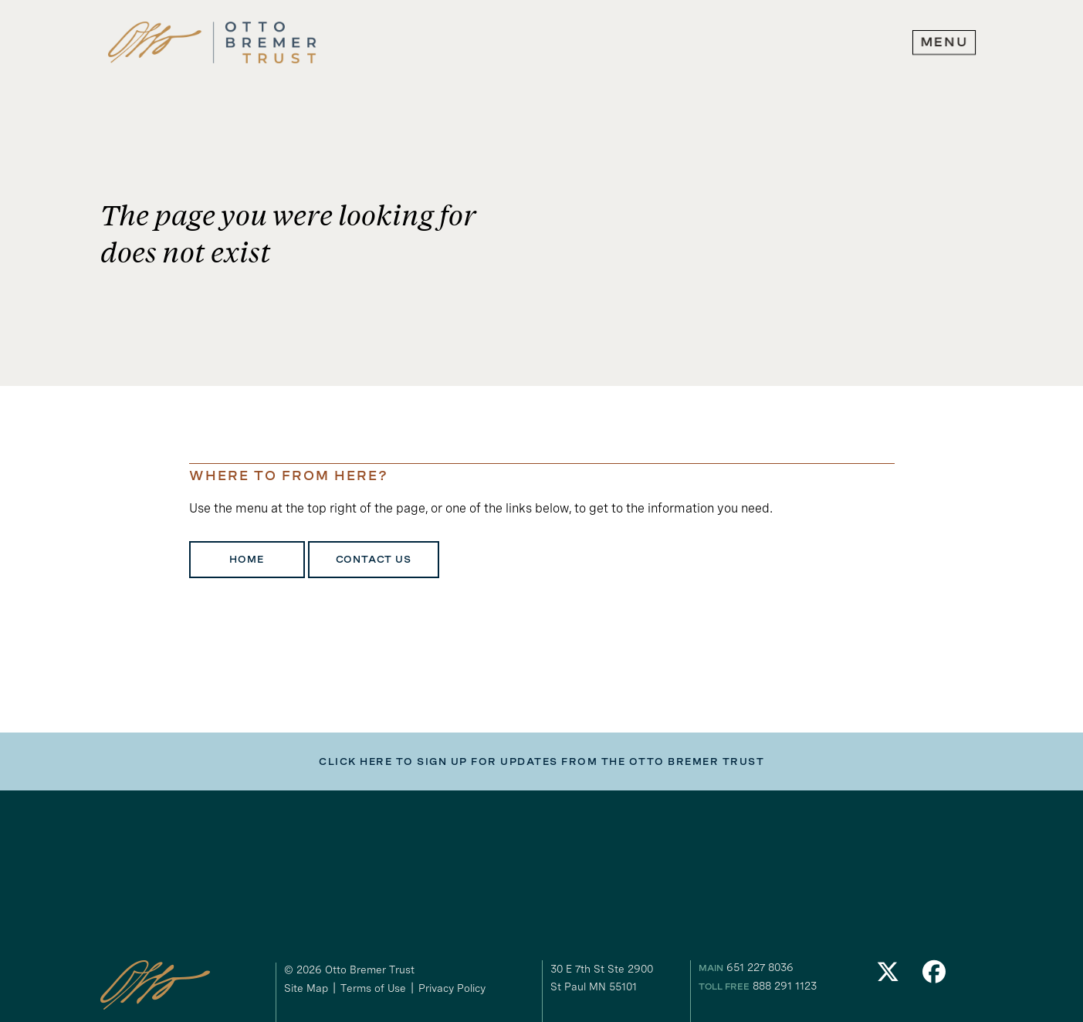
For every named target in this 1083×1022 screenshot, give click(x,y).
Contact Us (373, 559)
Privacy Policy (452, 988)
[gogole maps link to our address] (618, 978)
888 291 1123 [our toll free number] (785, 986)
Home (246, 559)
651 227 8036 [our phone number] (760, 967)
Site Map (306, 988)
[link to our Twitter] (888, 976)
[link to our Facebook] (934, 976)
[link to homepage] (212, 43)
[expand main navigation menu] (944, 42)
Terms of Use (373, 988)
